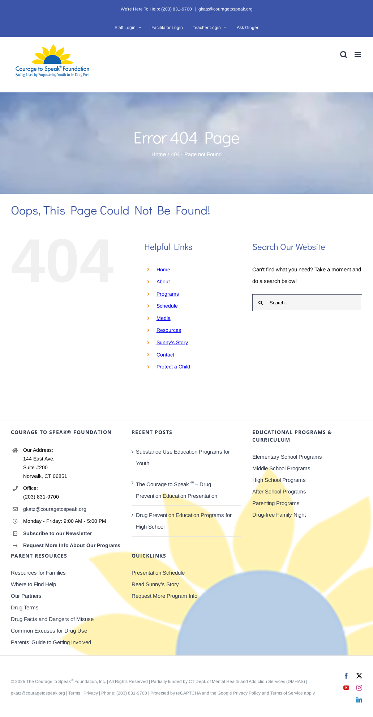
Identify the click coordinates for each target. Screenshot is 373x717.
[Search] (260, 302)
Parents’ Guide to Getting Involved (51, 642)
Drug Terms (25, 607)
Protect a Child (173, 367)
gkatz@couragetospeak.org (225, 9)
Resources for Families (38, 573)
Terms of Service (286, 693)
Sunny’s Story (172, 342)
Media (164, 318)
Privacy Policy (247, 693)
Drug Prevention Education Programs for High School (184, 521)
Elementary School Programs (287, 457)
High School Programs (279, 480)
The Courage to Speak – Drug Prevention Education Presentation (176, 489)
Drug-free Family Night (279, 515)
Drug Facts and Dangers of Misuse (52, 619)
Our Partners (26, 596)
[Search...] (307, 302)
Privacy (90, 693)
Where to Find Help (33, 584)
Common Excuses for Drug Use (49, 631)
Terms (74, 693)
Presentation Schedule (158, 573)
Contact (165, 355)
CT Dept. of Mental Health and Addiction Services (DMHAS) (247, 681)
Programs (168, 294)
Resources (169, 330)
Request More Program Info (164, 596)
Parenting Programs (276, 503)
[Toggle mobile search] (343, 54)
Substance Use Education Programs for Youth (183, 457)
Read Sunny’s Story (155, 584)
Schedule (167, 306)
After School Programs (279, 491)
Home (163, 269)
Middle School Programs (281, 468)
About (163, 281)
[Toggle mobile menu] (358, 54)
